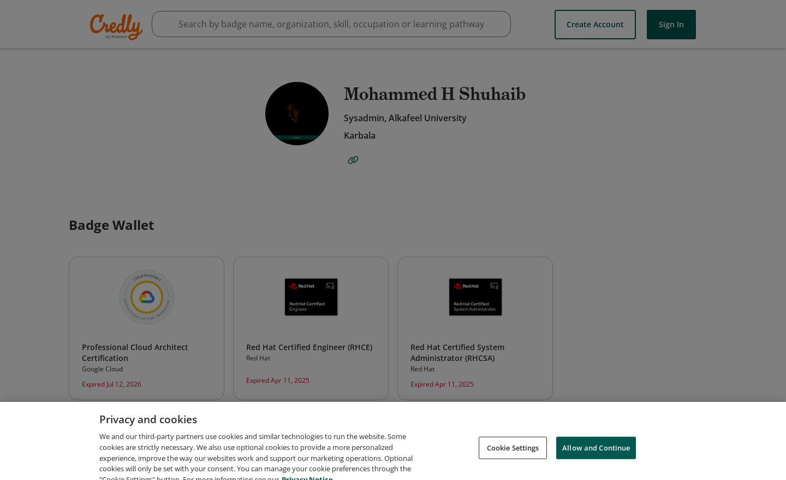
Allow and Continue (596, 456)
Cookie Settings (513, 456)
